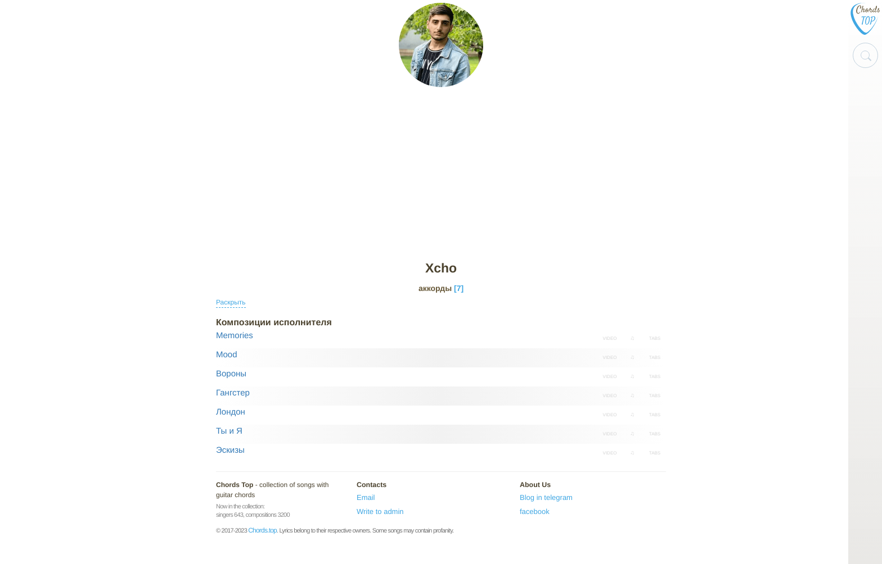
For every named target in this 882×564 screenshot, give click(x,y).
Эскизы (230, 450)
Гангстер (233, 393)
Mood (226, 355)
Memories (234, 335)
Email (366, 497)
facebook (535, 511)
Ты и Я (229, 431)
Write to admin (380, 511)
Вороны (231, 374)
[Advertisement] (441, 174)
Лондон (230, 412)
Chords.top (262, 530)
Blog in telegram (546, 497)
